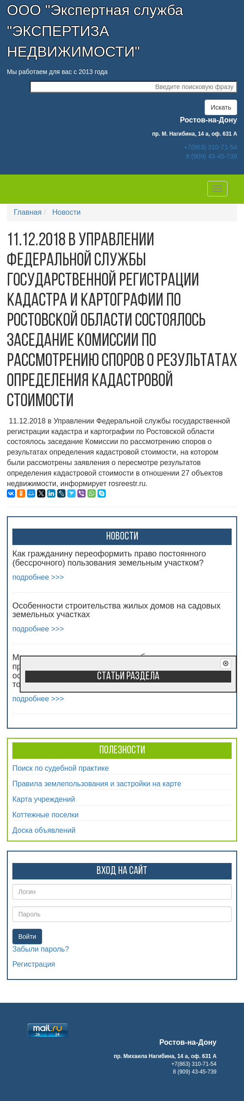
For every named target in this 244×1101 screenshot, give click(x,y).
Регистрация (33, 964)
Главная (28, 212)
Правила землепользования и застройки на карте (96, 784)
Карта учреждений (43, 799)
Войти (27, 936)
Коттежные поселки (45, 815)
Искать (221, 107)
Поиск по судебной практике (60, 768)
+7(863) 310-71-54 (210, 147)
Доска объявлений (44, 830)
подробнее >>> (38, 577)
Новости (66, 212)
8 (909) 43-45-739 (211, 156)
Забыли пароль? (40, 949)
